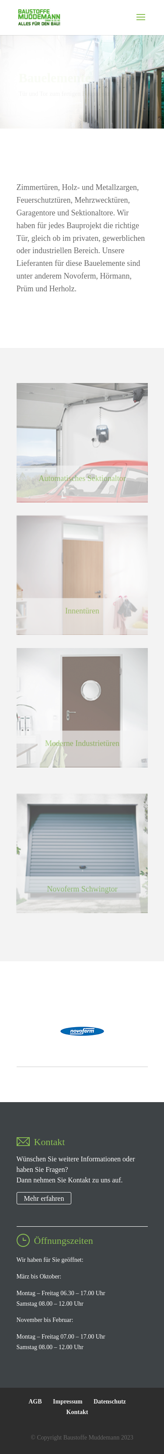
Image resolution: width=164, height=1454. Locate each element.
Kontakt (77, 1412)
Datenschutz (110, 1401)
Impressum (67, 1401)
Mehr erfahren (44, 1198)
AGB (35, 1401)
